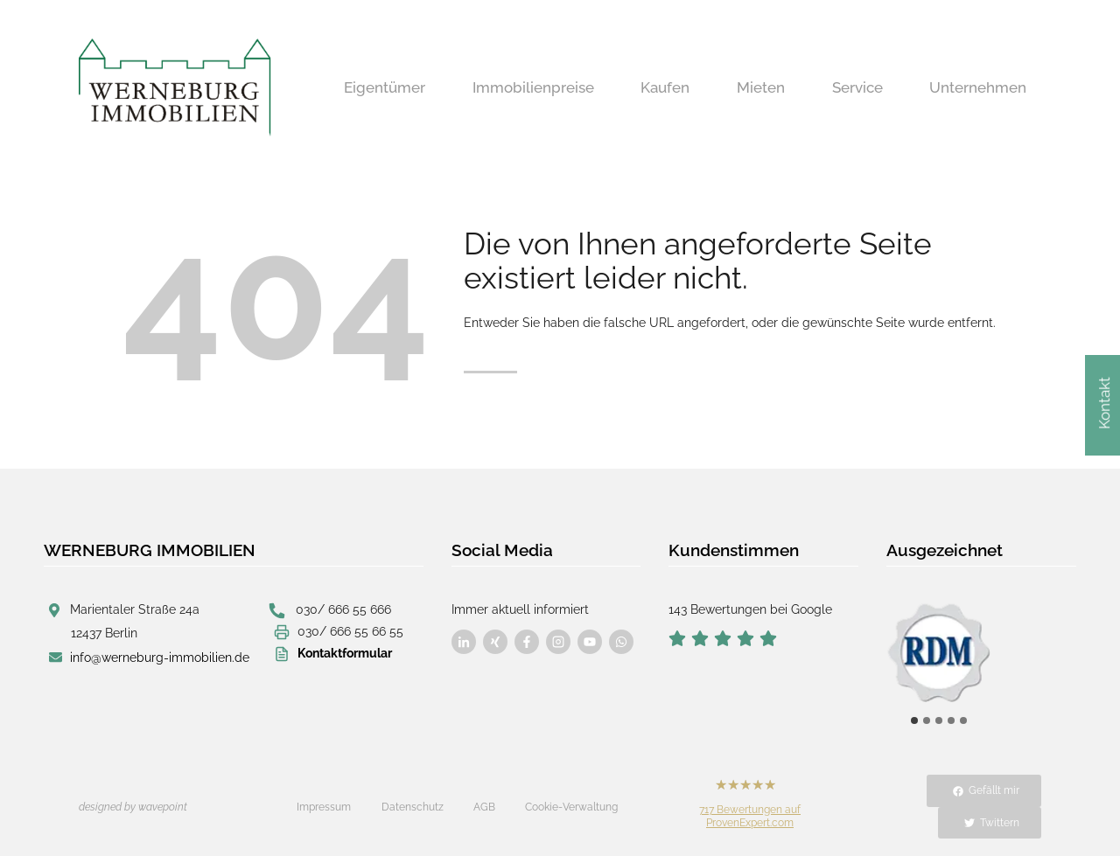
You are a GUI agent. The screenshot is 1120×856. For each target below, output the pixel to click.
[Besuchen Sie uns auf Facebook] (464, 642)
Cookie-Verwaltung (571, 807)
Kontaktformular (345, 653)
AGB (484, 807)
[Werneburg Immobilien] (175, 87)
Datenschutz (413, 807)
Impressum (324, 807)
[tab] (914, 720)
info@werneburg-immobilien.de (159, 658)
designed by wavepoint (133, 807)
